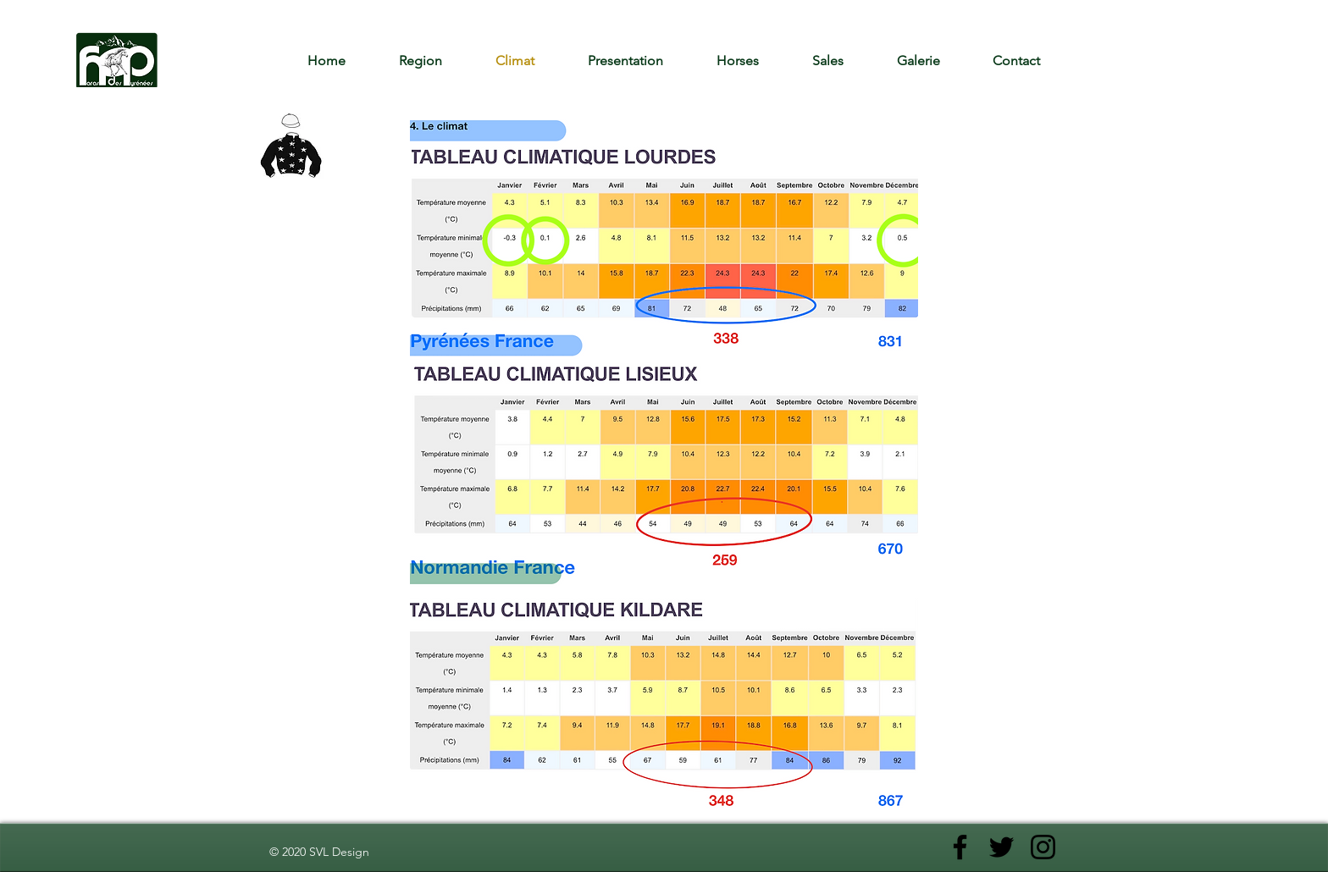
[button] (752, 61)
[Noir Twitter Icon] (1001, 847)
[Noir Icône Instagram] (1043, 847)
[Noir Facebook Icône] (960, 847)
